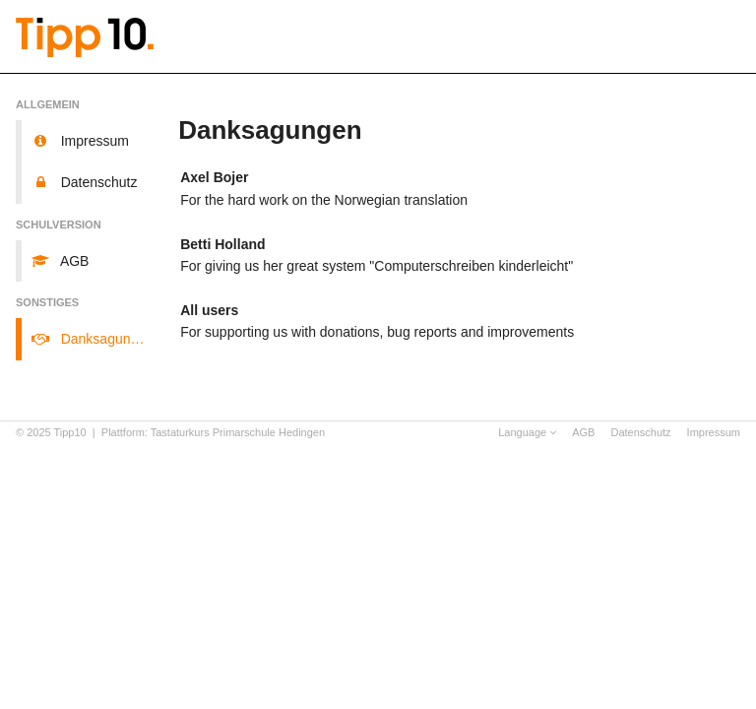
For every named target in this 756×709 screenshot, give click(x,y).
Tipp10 (70, 432)
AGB (583, 432)
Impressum (713, 432)
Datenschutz (640, 432)
